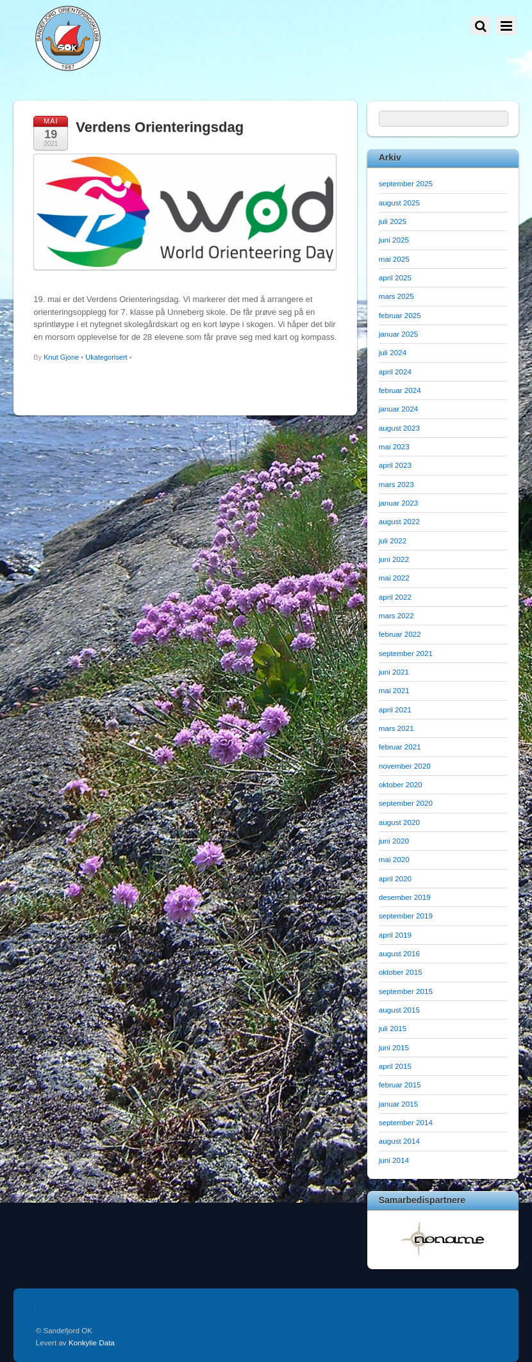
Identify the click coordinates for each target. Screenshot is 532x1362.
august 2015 (399, 1009)
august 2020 (399, 822)
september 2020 (406, 803)
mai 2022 (394, 577)
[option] (443, 1238)
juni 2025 (394, 240)
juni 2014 (394, 1160)
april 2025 (395, 277)
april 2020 (395, 878)
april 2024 (395, 371)
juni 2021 (394, 672)
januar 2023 (399, 503)
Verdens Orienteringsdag (160, 127)
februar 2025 (400, 315)
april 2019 (395, 935)
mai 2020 (394, 859)
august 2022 (399, 521)
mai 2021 (394, 690)
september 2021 (406, 653)
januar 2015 (399, 1104)
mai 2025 (394, 259)
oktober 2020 (400, 784)
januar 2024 (399, 409)
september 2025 (406, 183)
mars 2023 (396, 484)
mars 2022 (396, 615)
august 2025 (399, 202)
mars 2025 (396, 296)
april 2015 (395, 1066)
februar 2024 (400, 390)
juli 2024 (392, 352)
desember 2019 (405, 897)
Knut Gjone (61, 357)
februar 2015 (400, 1084)
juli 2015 (392, 1028)
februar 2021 (400, 746)
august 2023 (399, 428)
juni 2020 (394, 841)
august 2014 (399, 1141)
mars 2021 (396, 728)
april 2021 (395, 709)
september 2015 (406, 991)
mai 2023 (394, 446)
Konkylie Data (92, 1342)
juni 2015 (394, 1047)
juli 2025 (392, 221)
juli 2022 (392, 540)
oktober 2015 (400, 972)
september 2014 (406, 1122)
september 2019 (406, 915)
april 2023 (395, 465)
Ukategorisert (106, 357)
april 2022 (395, 597)
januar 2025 (399, 334)
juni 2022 (394, 559)
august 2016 (399, 953)
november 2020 (405, 766)
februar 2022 (400, 634)
